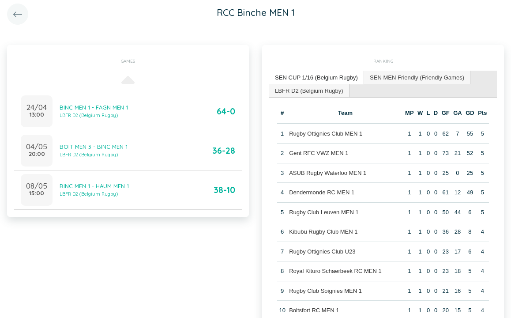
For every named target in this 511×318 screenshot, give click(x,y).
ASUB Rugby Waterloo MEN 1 (327, 172)
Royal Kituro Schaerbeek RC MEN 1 (335, 271)
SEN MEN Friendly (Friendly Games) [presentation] (416, 77)
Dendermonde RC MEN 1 (321, 192)
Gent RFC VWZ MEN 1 (318, 153)
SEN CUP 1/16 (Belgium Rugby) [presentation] (316, 77)
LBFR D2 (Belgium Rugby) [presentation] (309, 90)
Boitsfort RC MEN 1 (314, 310)
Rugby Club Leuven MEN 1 (324, 211)
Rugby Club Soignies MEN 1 (325, 290)
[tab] (316, 77)
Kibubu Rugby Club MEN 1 (323, 231)
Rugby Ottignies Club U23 (322, 251)
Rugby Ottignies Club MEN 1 (325, 133)
